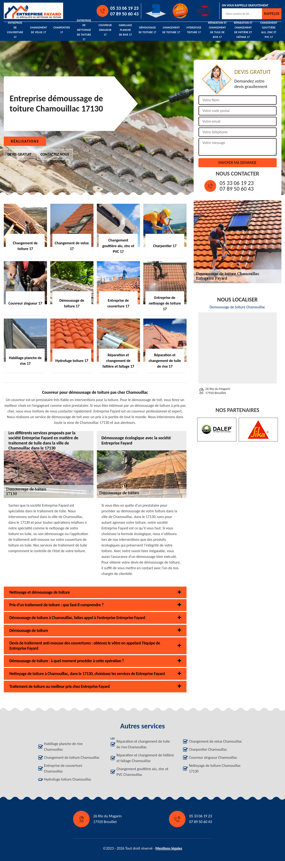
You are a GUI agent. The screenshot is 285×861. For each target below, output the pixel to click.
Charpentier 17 (61, 30)
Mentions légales (168, 848)
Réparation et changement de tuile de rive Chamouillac (143, 744)
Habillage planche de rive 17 (125, 30)
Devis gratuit (20, 154)
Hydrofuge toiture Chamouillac (67, 779)
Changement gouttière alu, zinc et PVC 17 (268, 30)
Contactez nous (55, 154)
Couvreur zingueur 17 (105, 30)
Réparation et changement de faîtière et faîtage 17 (243, 30)
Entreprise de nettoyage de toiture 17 (84, 30)
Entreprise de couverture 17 (15, 30)
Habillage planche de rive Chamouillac (63, 746)
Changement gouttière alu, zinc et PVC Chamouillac (142, 772)
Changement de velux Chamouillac (215, 741)
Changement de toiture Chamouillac (72, 757)
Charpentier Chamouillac (208, 749)
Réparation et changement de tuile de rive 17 (217, 30)
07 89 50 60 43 (124, 14)
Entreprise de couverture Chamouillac (63, 768)
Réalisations (25, 141)
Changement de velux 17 (38, 30)
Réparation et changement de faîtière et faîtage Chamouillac (145, 758)
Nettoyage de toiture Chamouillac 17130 (215, 768)
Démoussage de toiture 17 (147, 30)
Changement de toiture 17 (171, 30)
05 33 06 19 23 (124, 8)
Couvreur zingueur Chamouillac (213, 757)
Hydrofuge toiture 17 (194, 30)
